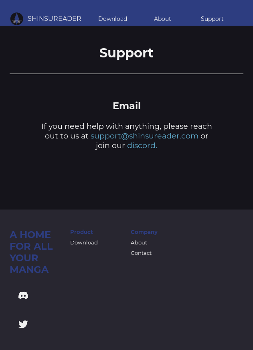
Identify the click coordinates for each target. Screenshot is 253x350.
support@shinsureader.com (144, 135)
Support (212, 18)
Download (112, 18)
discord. (142, 145)
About (162, 18)
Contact (141, 253)
